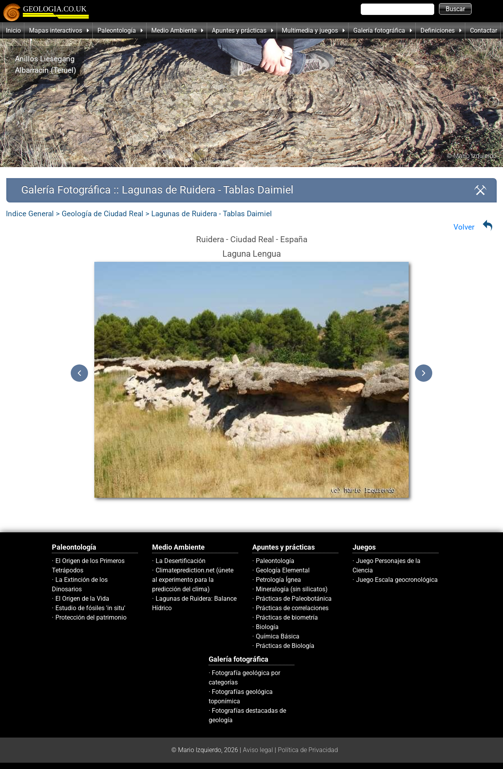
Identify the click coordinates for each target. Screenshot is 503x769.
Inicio (13, 30)
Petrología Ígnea (278, 579)
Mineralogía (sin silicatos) (292, 589)
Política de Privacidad (308, 750)
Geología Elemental (283, 570)
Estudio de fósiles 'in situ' (90, 608)
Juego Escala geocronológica (397, 579)
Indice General (30, 213)
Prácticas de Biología (285, 645)
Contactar (483, 30)
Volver (463, 227)
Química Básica (277, 636)
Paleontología (275, 561)
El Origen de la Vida (82, 598)
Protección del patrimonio (91, 617)
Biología (267, 627)
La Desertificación (181, 561)
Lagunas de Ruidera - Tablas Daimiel (211, 213)
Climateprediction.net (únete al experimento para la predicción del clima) (192, 580)
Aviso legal (258, 750)
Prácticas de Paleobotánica (294, 598)
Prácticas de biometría (287, 617)
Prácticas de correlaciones (292, 608)
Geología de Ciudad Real (102, 213)
